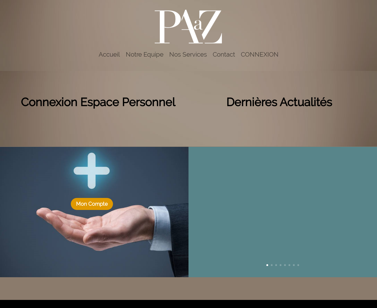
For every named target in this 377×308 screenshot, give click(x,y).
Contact (224, 54)
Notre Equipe (145, 54)
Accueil (109, 54)
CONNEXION (260, 54)
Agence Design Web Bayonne (168, 303)
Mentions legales (224, 303)
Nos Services (188, 54)
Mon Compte (92, 204)
